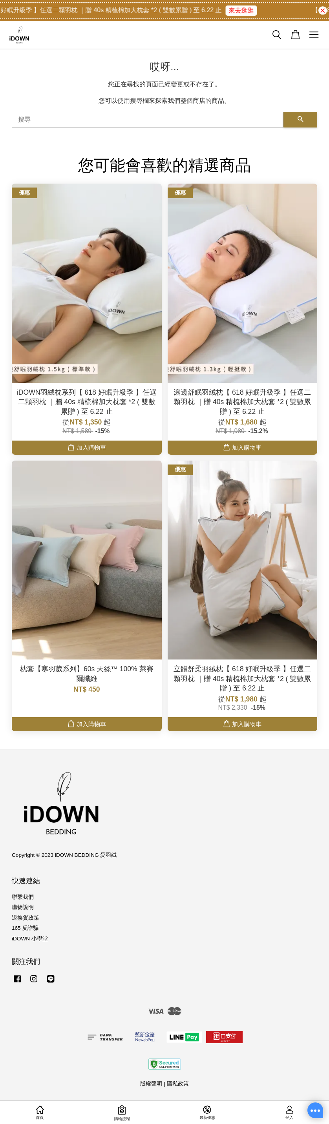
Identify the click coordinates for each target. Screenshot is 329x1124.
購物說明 (23, 907)
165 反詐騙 (25, 928)
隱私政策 (178, 1084)
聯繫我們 (23, 897)
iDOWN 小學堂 (30, 939)
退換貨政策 (25, 918)
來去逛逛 (244, 10)
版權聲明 (151, 1084)
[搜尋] (147, 120)
